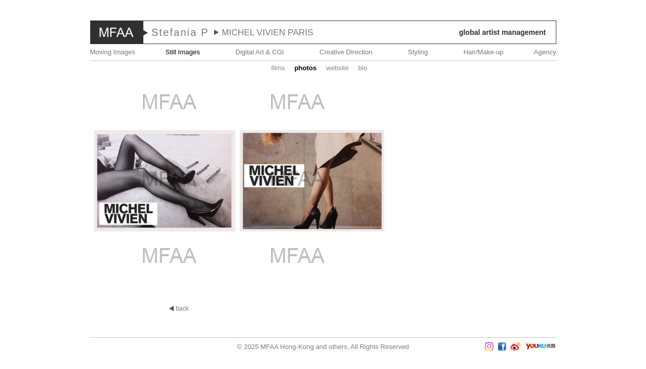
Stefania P (180, 32)
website (337, 68)
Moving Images (112, 52)
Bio (362, 68)
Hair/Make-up (484, 52)
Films (278, 68)
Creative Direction (346, 52)
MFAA (116, 32)
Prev (30, 184)
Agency (545, 52)
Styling (418, 52)
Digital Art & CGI (260, 52)
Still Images (182, 52)
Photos (306, 68)
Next (616, 184)
